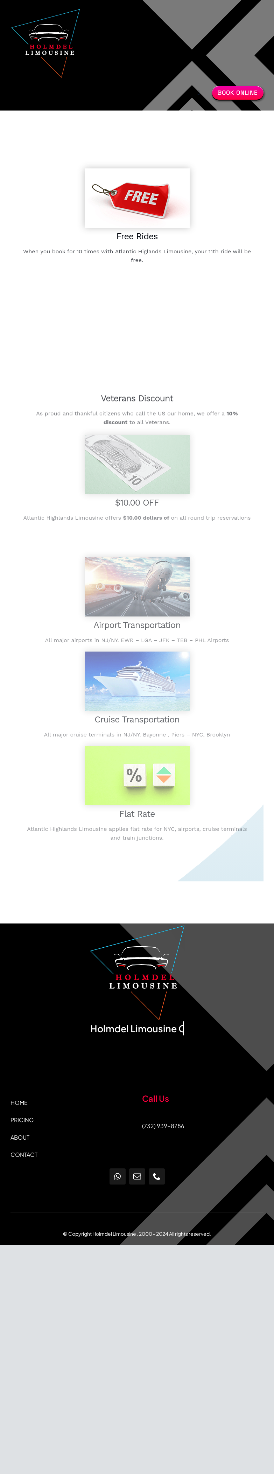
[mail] (137, 1176)
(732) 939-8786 (163, 1125)
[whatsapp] (118, 1176)
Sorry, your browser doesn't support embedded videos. (137, 334)
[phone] (157, 1176)
